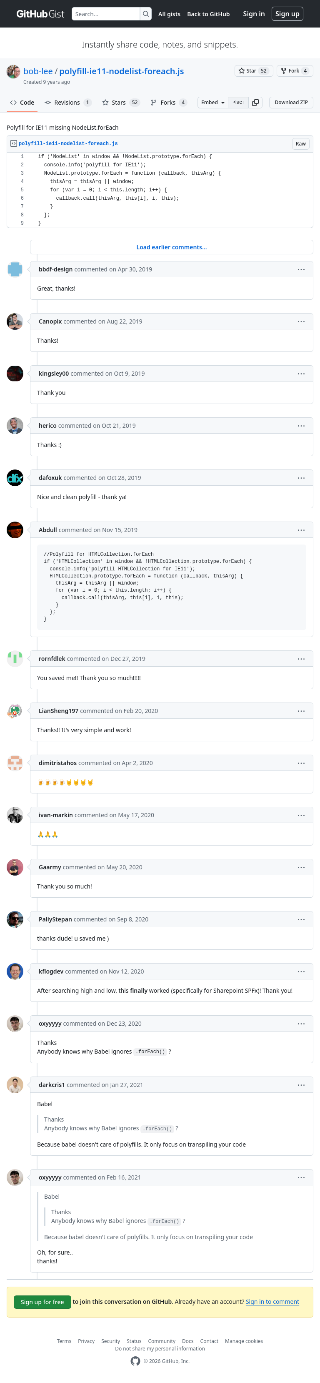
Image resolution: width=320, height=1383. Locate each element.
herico (48, 425)
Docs (188, 1341)
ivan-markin (56, 815)
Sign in (254, 13)
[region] (160, 190)
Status (134, 1341)
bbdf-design (55, 269)
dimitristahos (58, 763)
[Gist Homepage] (41, 14)
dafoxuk (50, 478)
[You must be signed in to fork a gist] (295, 71)
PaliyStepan (55, 919)
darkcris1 (52, 1085)
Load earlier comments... (171, 247)
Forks (169, 102)
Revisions (68, 102)
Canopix (50, 321)
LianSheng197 (58, 711)
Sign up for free (42, 1302)
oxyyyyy (50, 1023)
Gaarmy (50, 867)
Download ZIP (291, 102)
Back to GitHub (208, 14)
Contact (209, 1341)
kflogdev (51, 971)
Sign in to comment (272, 1301)
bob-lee (38, 71)
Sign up (287, 13)
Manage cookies (244, 1341)
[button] (255, 102)
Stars (121, 102)
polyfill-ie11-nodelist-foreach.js (121, 71)
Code (22, 102)
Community (161, 1341)
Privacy (86, 1341)
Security (110, 1341)
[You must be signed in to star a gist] (254, 71)
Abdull (48, 530)
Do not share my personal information (160, 1348)
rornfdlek (52, 659)
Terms (64, 1341)
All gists (169, 14)
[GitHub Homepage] (135, 1361)
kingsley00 (54, 373)
